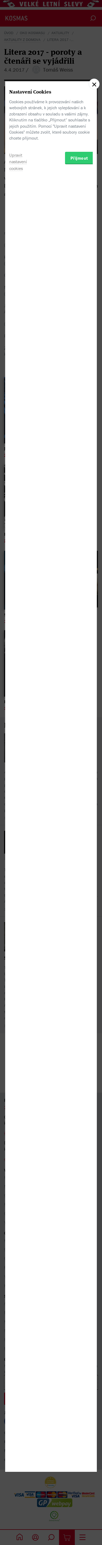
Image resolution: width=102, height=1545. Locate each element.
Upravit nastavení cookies (18, 809)
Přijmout (79, 806)
